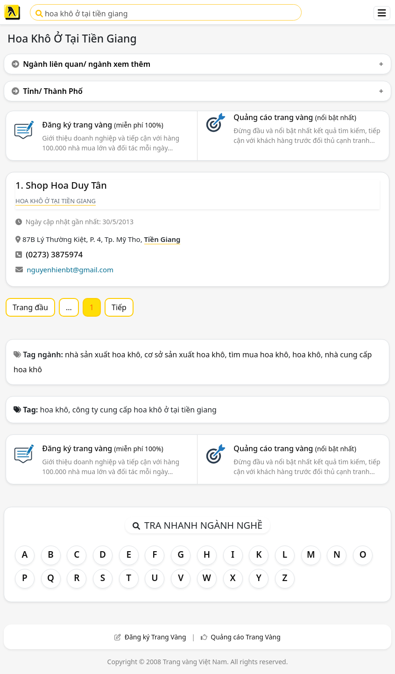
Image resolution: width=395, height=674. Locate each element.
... (69, 307)
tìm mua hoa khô (259, 354)
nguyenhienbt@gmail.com (70, 269)
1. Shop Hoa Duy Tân (61, 185)
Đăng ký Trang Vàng (155, 636)
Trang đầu (30, 307)
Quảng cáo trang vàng (294, 117)
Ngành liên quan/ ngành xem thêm (81, 64)
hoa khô (306, 354)
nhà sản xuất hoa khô (103, 354)
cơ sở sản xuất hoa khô (184, 354)
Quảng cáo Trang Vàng (246, 636)
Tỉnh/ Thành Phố (47, 91)
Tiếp (119, 307)
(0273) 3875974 (54, 254)
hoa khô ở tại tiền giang (81, 13)
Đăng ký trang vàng (102, 125)
